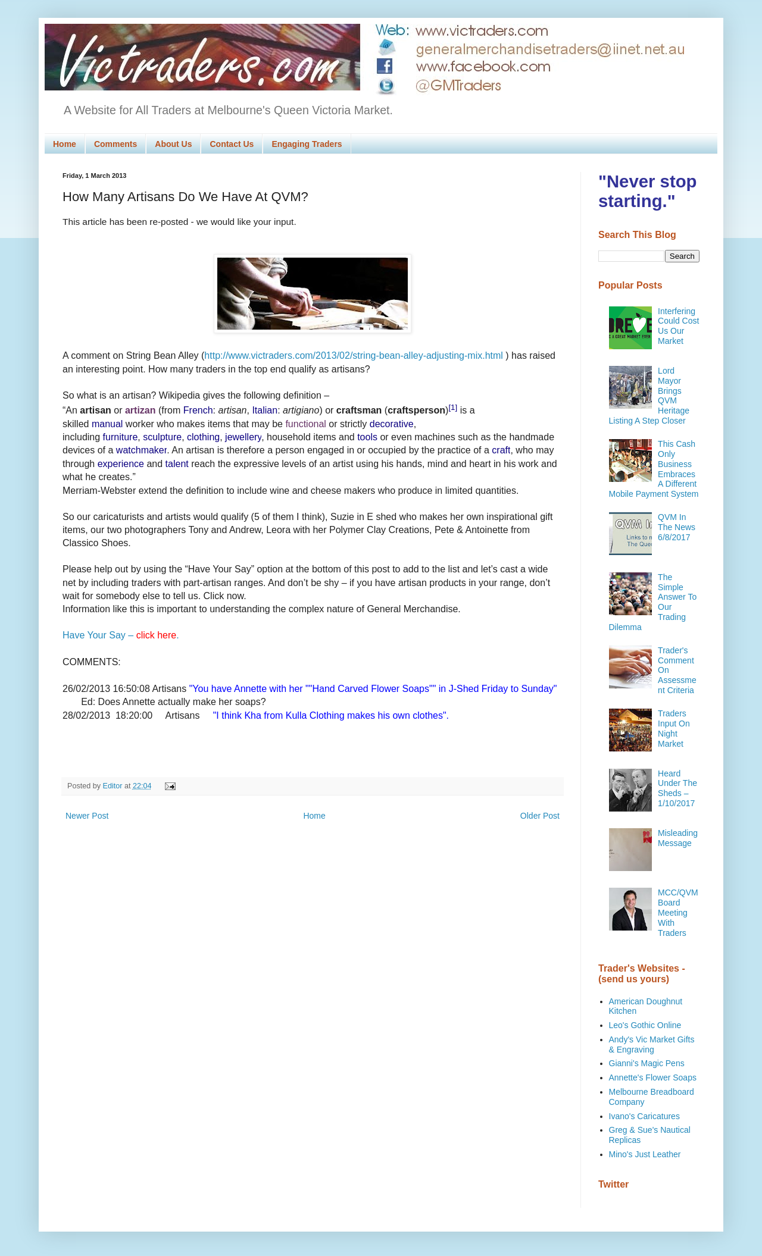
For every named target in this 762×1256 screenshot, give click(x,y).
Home (64, 144)
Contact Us (232, 144)
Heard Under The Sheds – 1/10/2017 (677, 788)
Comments (115, 144)
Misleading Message (678, 838)
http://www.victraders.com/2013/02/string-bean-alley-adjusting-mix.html (353, 355)
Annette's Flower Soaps (653, 1077)
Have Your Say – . (121, 635)
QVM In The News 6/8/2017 (676, 527)
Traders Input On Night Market (674, 728)
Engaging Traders (306, 144)
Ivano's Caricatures (644, 1116)
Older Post (540, 815)
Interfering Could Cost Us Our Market (678, 326)
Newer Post (86, 815)
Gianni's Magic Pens (647, 1063)
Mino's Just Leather (645, 1154)
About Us (173, 144)
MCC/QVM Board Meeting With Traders (678, 912)
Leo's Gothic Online (645, 1025)
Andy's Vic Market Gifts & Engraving (652, 1044)
